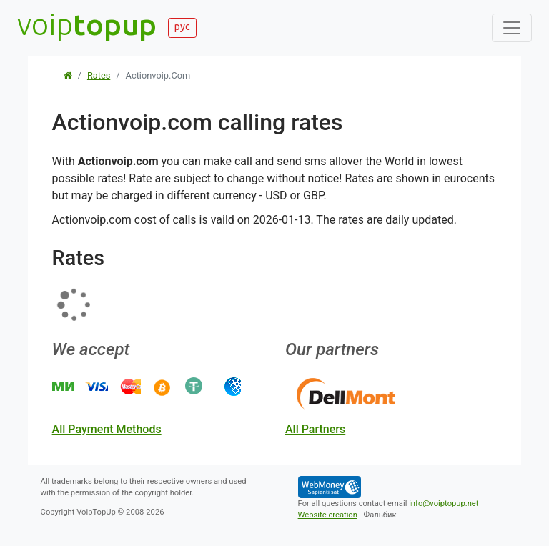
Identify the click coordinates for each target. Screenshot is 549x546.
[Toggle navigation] (512, 28)
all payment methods (107, 429)
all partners (315, 429)
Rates (98, 75)
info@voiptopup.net (443, 503)
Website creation (327, 515)
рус (182, 26)
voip (87, 24)
